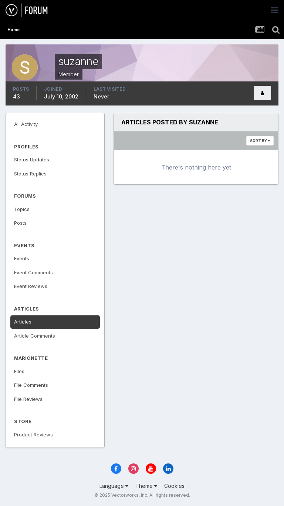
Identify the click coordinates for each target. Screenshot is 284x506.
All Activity (26, 124)
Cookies (174, 486)
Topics (22, 209)
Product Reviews (33, 435)
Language (113, 486)
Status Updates (31, 159)
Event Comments (33, 272)
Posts (20, 223)
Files (19, 371)
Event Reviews (30, 286)
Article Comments (34, 336)
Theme (146, 486)
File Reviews (28, 399)
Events (21, 258)
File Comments (31, 385)
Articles (22, 322)
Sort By (260, 140)
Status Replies (30, 174)
